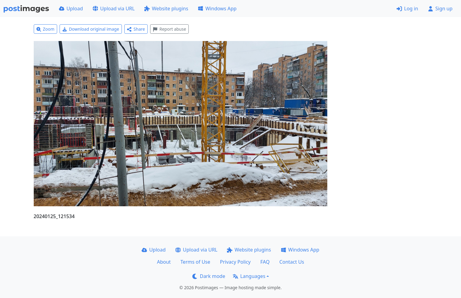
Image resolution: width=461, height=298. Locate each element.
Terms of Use (195, 262)
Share (136, 29)
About (163, 262)
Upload (71, 8)
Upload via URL (114, 8)
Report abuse (169, 29)
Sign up (440, 8)
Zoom (45, 29)
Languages (249, 276)
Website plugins (166, 8)
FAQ (265, 262)
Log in (407, 8)
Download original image (90, 29)
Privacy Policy (235, 262)
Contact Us (291, 262)
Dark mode (208, 276)
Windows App (217, 8)
